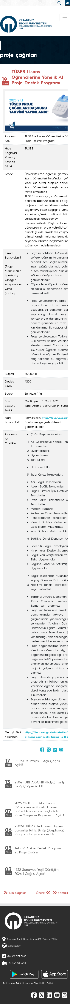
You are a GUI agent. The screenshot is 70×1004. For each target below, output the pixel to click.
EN (67, 2)
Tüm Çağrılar (17, 893)
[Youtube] (57, 995)
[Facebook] (34, 995)
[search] (60, 3)
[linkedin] (49, 995)
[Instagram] (64, 995)
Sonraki (63, 893)
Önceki (40, 893)
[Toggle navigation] (65, 17)
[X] (41, 995)
